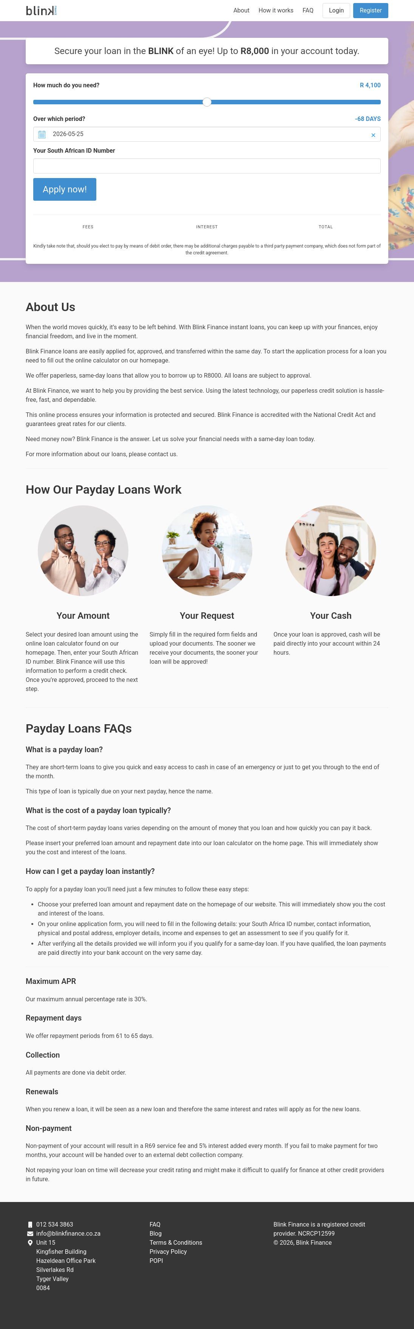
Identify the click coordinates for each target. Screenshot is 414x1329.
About (241, 10)
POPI (156, 1260)
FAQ (308, 10)
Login (336, 10)
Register (371, 10)
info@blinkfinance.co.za (68, 1233)
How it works (276, 10)
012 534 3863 (54, 1224)
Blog (156, 1233)
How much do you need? (207, 85)
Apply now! (65, 189)
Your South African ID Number (74, 150)
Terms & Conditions (176, 1242)
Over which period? (207, 119)
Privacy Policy (168, 1251)
